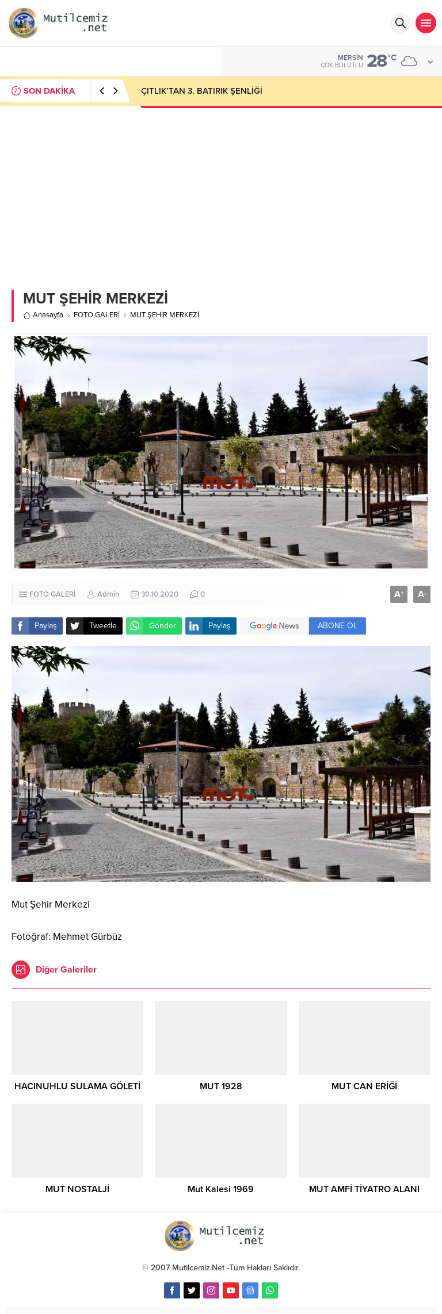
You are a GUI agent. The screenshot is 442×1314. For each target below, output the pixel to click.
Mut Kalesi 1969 (221, 1189)
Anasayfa (43, 315)
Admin (108, 594)
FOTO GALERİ (97, 315)
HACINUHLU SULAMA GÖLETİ (77, 1086)
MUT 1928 (221, 1086)
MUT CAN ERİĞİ (364, 1086)
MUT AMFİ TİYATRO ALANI (364, 1189)
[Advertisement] (221, 192)
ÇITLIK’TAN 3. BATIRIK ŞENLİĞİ (201, 91)
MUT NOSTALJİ (77, 1189)
